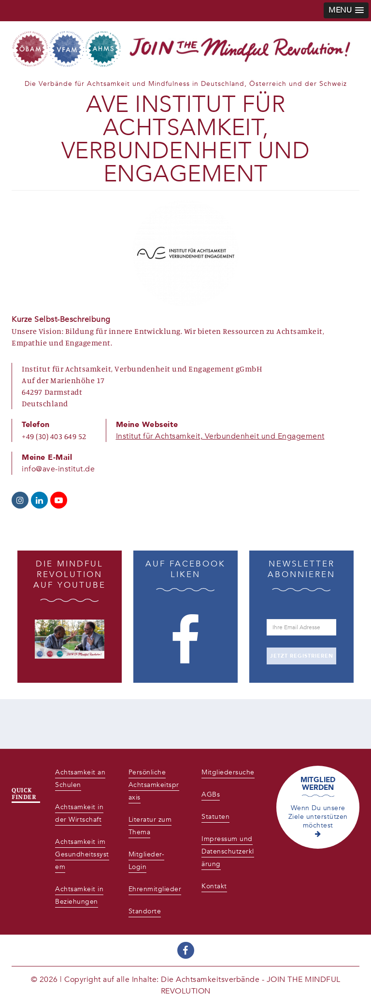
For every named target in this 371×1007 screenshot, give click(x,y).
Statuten (215, 816)
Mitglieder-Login (146, 860)
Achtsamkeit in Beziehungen (79, 895)
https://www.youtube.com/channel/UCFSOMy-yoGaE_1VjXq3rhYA (58, 500)
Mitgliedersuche (228, 772)
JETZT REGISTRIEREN (301, 656)
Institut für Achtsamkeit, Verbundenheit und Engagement (220, 436)
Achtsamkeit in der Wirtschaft (79, 813)
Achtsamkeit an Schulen (80, 778)
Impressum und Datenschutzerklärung (227, 851)
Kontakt (214, 886)
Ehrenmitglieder (155, 889)
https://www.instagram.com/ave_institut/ (20, 500)
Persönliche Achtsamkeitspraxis (153, 785)
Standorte (144, 911)
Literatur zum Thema (150, 826)
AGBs (210, 794)
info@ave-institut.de (58, 469)
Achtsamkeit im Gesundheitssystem (82, 854)
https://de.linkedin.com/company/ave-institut (39, 500)
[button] (346, 10)
